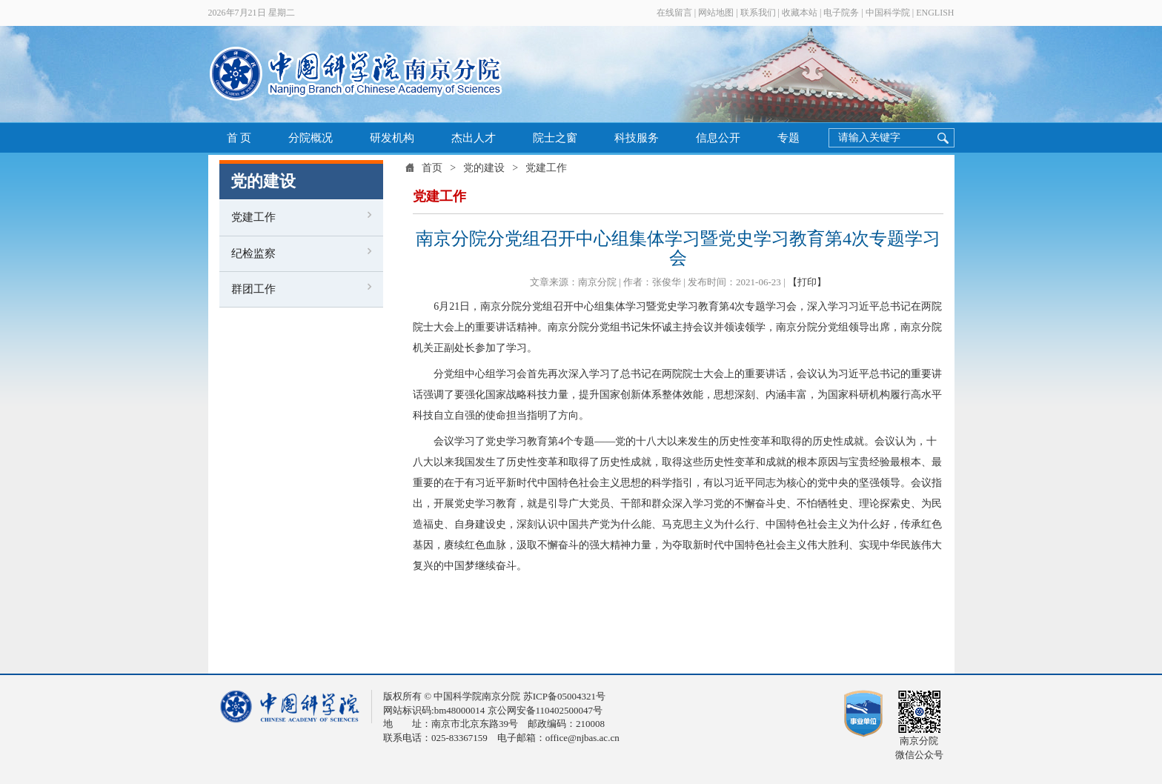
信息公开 (718, 138)
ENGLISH (935, 12)
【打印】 (807, 282)
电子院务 (841, 12)
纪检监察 (253, 253)
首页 (432, 167)
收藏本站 (799, 12)
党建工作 (253, 217)
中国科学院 (888, 12)
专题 (788, 138)
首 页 (239, 138)
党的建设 (484, 167)
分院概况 (310, 138)
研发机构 (392, 138)
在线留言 (674, 12)
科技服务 (636, 138)
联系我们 (758, 12)
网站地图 (716, 12)
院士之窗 (555, 138)
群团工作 (253, 289)
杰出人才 (473, 138)
